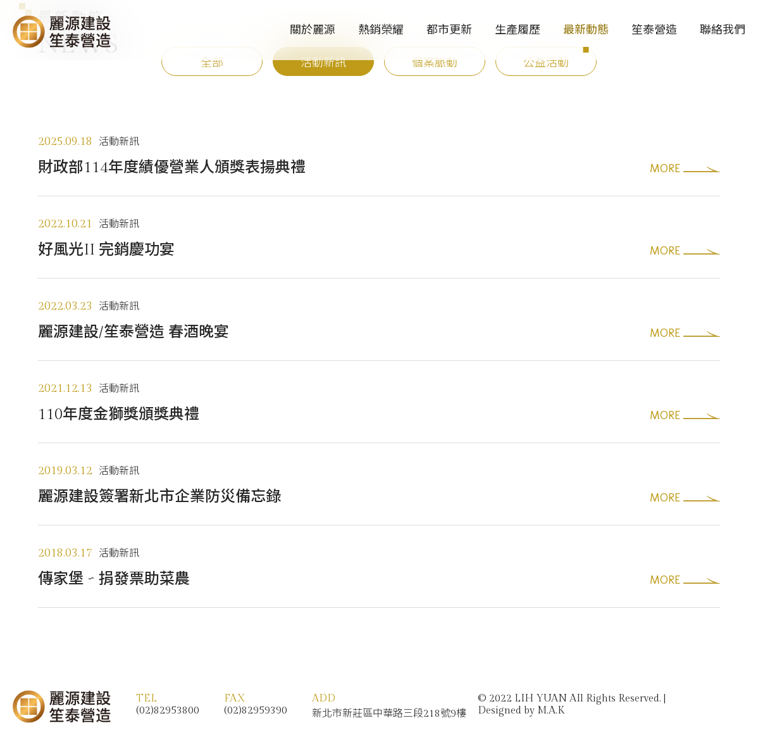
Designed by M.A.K (521, 711)
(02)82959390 (255, 711)
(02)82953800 (167, 711)
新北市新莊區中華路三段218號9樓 (389, 714)
